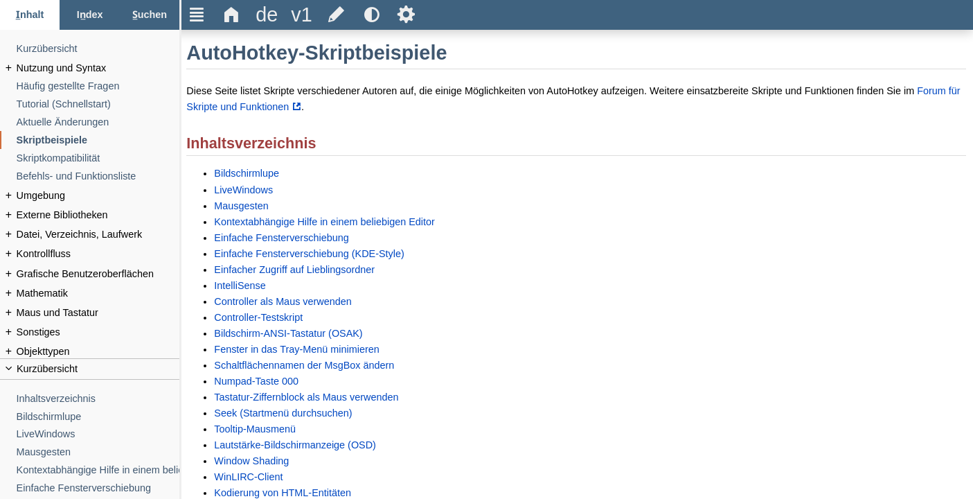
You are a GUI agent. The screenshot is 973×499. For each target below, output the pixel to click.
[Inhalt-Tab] (30, 15)
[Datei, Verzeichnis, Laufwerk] (98, 235)
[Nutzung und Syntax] (98, 68)
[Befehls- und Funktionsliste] (98, 176)
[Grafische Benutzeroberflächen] (98, 274)
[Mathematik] (98, 293)
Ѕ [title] (406, 14)
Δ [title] (232, 14)
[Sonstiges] (98, 332)
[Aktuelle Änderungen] (98, 122)
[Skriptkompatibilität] (98, 158)
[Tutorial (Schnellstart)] (98, 104)
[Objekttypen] (98, 352)
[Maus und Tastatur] (98, 313)
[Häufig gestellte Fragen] (98, 86)
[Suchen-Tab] (149, 15)
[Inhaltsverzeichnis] (98, 399)
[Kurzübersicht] (98, 49)
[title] (266, 15)
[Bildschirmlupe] (98, 417)
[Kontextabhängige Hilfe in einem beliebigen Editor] (98, 470)
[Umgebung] (98, 196)
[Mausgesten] (98, 452)
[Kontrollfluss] (98, 254)
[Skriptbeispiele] (98, 140)
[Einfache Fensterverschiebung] (98, 488)
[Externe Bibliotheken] (98, 215)
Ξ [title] (197, 14)
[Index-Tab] (89, 15)
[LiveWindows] (98, 434)
